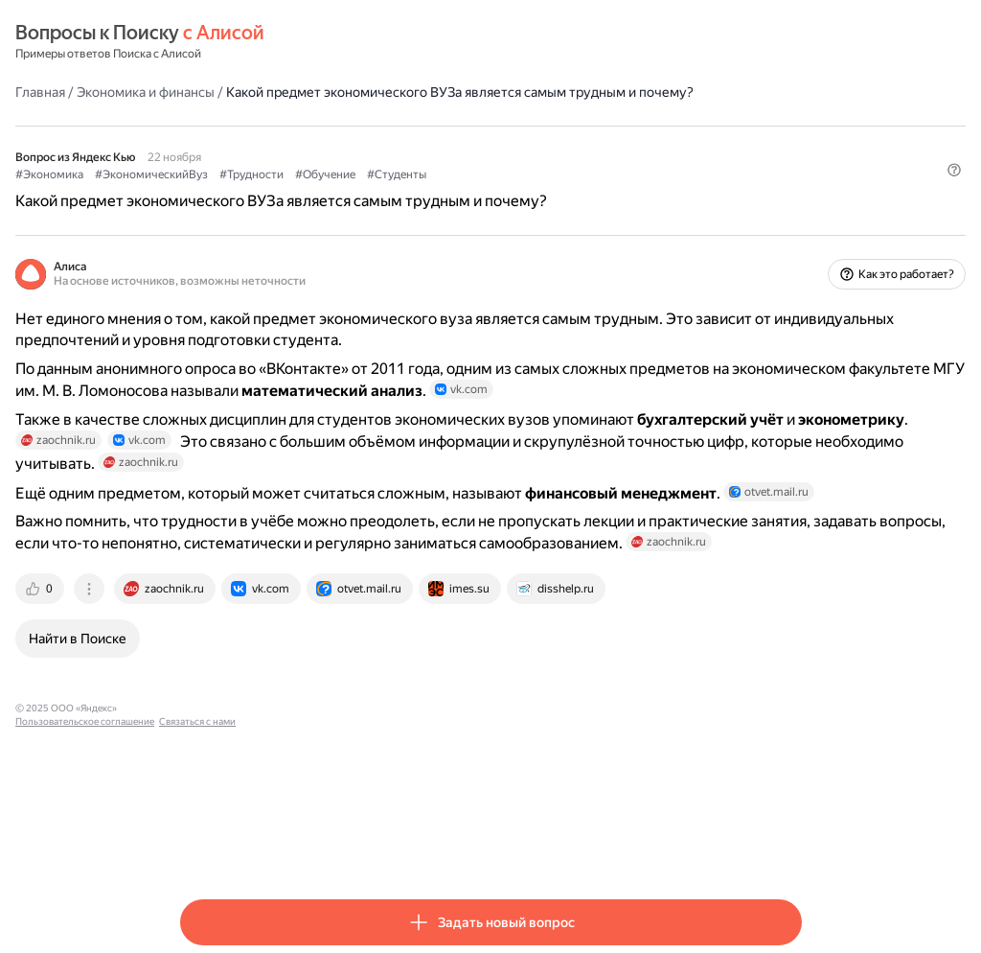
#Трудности (416, 192)
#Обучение (490, 192)
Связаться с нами (472, 846)
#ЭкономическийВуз (316, 192)
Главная (205, 91)
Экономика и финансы (310, 91)
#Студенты (561, 192)
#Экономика (214, 192)
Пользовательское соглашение (359, 846)
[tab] (206, 726)
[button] (790, 225)
